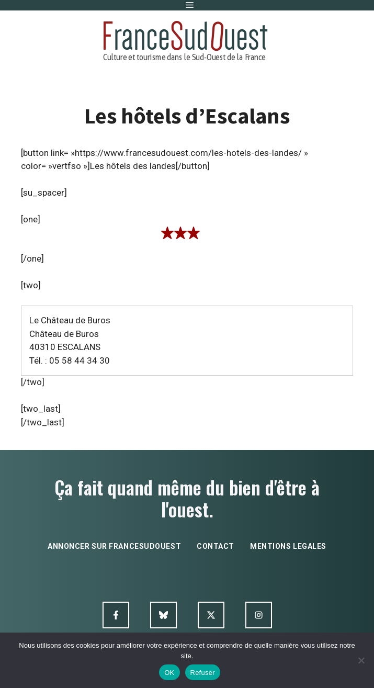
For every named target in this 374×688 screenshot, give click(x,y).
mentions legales (288, 546)
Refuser (202, 672)
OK (169, 672)
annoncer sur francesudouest (114, 546)
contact (215, 546)
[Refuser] (361, 660)
